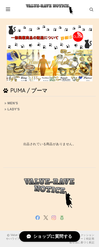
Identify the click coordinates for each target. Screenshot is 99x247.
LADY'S (12, 109)
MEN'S (11, 103)
